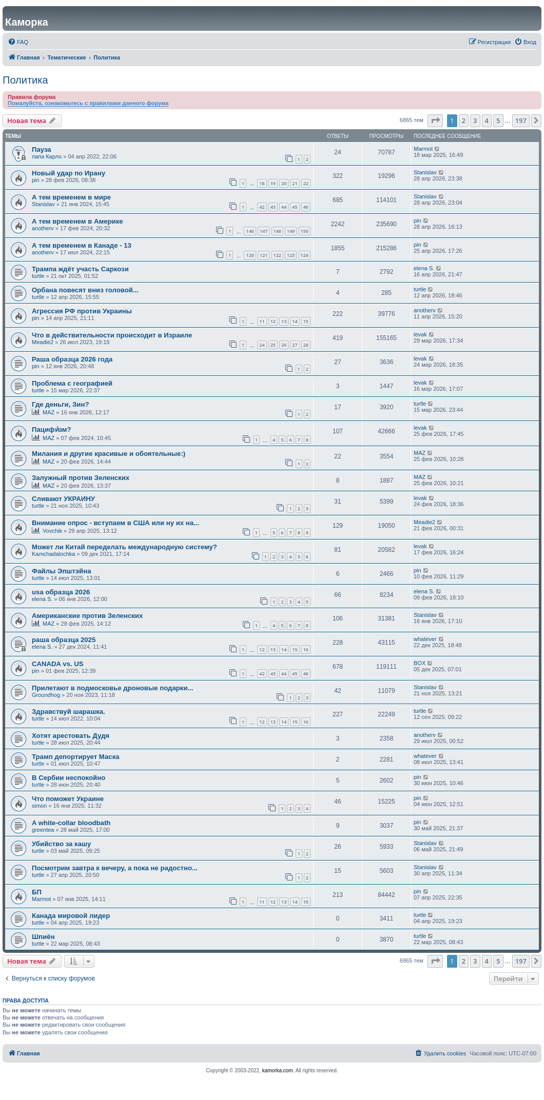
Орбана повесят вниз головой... (85, 290)
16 (305, 649)
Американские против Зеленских (87, 615)
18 (261, 183)
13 (283, 321)
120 (250, 255)
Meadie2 (42, 342)
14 (294, 321)
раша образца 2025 (63, 640)
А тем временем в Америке (77, 221)
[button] (435, 120)
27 (294, 345)
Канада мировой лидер (71, 915)
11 (261, 321)
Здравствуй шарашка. (68, 711)
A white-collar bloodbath (71, 823)
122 (277, 255)
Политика (25, 80)
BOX (419, 663)
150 (304, 231)
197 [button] (521, 120)
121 (263, 255)
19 (273, 183)
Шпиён (43, 937)
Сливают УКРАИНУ (63, 499)
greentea (43, 830)
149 (291, 231)
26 (283, 345)
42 (261, 207)
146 (250, 231)
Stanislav (425, 172)
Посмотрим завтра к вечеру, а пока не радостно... (115, 868)
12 (273, 321)
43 (273, 207)
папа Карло (47, 156)
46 (305, 207)
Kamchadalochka (53, 554)
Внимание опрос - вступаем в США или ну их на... (115, 523)
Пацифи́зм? (51, 429)
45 (294, 207)
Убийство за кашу (61, 844)
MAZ (48, 412)
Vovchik (52, 531)
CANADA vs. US (58, 664)
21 (294, 183)
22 (305, 183)
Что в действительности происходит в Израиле (112, 335)
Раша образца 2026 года (72, 359)
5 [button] (498, 120)
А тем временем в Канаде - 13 (81, 245)
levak (420, 334)
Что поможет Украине (68, 799)
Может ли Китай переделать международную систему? (124, 547)
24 (261, 345)
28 (305, 345)
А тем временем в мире (71, 197)
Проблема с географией (72, 383)
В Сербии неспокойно (68, 778)
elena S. (424, 268)
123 (291, 255)
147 (263, 231)
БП (37, 892)
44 (283, 207)
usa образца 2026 (61, 592)
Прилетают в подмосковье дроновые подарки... (112, 688)
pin (36, 180)
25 (273, 345)
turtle (38, 276)
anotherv (43, 228)
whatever (425, 639)
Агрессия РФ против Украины (82, 311)
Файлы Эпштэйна (61, 571)
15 (305, 321)
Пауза (41, 149)
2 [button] (463, 120)
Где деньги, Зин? (60, 404)
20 (283, 183)
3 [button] (475, 120)
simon (39, 806)
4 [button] (487, 120)
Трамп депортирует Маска (76, 757)
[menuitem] (18, 42)
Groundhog (46, 695)
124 (304, 255)
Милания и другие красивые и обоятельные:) (108, 453)
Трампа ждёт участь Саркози (80, 269)
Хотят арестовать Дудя (70, 735)
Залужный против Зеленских (80, 478)
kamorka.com (277, 1070)
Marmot (423, 149)
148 (277, 231)
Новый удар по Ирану (68, 173)
